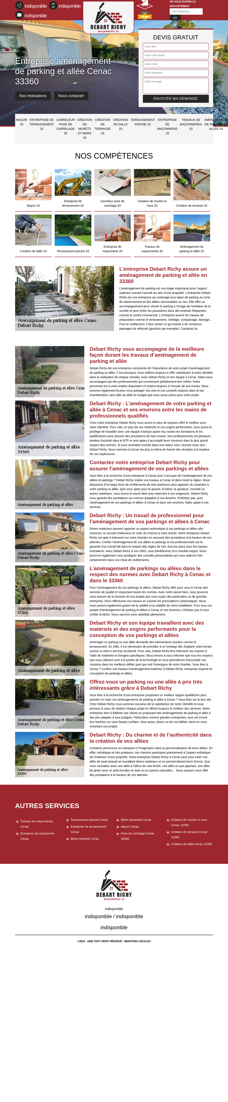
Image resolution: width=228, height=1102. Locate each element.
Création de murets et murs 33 (84, 128)
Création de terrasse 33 (102, 126)
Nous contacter (71, 96)
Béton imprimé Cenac (85, 838)
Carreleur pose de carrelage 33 (65, 126)
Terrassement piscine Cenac (89, 819)
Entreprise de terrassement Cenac (89, 829)
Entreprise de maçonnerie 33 (167, 126)
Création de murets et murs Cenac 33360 (189, 822)
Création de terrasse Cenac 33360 (189, 834)
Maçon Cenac (130, 826)
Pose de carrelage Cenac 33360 (138, 836)
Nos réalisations (33, 96)
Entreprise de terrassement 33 (42, 124)
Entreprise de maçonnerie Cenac (37, 836)
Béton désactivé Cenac (136, 819)
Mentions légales (137, 941)
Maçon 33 (21, 122)
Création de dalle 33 (120, 124)
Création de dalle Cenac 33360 (191, 844)
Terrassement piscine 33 (142, 122)
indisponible (31, 5)
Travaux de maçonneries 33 (191, 124)
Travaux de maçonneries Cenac (36, 824)
